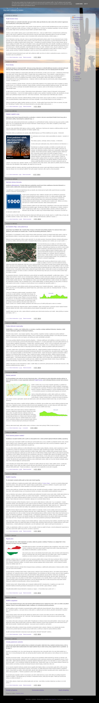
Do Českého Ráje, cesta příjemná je (17, 227)
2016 (75, 27)
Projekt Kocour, (38, 380)
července (77, 78)
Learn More (79, 4)
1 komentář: (25, 428)
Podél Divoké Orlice (12, 19)
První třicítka (10, 65)
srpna (76, 76)
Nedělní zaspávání (11, 600)
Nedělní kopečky (11, 477)
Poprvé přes (9, 539)
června (76, 80)
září (76, 31)
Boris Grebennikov (78, 17)
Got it (86, 4)
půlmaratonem (15, 185)
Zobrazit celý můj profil (77, 19)
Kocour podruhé (11, 375)
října (76, 29)
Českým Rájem (46, 483)
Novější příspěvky (11, 690)
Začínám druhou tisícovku (14, 182)
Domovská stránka (38, 690)
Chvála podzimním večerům (14, 642)
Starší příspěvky (64, 690)
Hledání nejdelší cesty (12, 114)
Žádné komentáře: (27, 57)
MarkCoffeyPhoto (53, 699)
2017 (75, 25)
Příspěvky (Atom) (20, 693)
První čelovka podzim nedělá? (15, 435)
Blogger (71, 699)
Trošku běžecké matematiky (14, 326)
